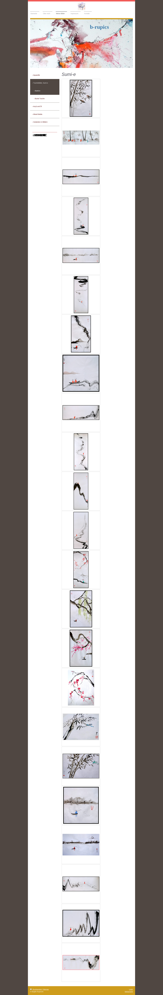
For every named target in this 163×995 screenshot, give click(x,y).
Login (131, 989)
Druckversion (36, 989)
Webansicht (129, 992)
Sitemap (46, 989)
